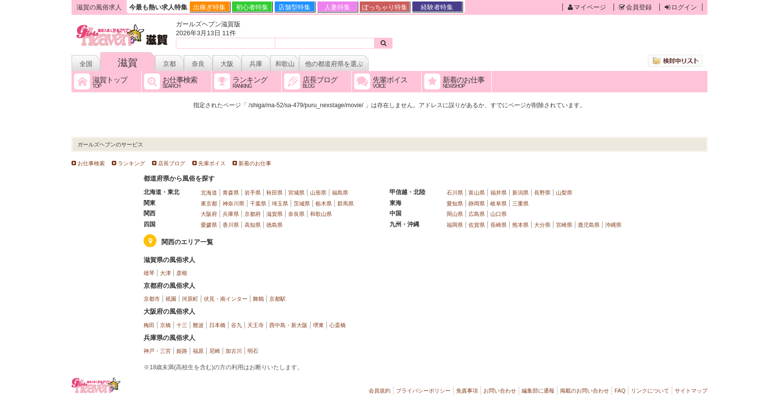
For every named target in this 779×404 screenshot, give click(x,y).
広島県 (476, 214)
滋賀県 (274, 214)
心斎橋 (337, 325)
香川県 (231, 225)
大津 (165, 273)
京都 (169, 63)
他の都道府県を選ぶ (334, 63)
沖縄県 (613, 225)
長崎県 (498, 225)
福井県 (498, 193)
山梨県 (564, 193)
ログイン (681, 7)
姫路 (181, 351)
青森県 (231, 193)
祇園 (170, 299)
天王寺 (255, 325)
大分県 (542, 225)
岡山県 (455, 214)
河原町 (190, 299)
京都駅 (277, 299)
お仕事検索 (91, 163)
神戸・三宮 (157, 351)
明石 (252, 351)
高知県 (252, 225)
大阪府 (209, 214)
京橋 (165, 325)
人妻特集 (337, 7)
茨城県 (302, 203)
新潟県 (520, 193)
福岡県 (455, 225)
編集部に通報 (538, 391)
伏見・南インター (225, 299)
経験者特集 (437, 7)
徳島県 (274, 225)
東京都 (209, 203)
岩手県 (252, 193)
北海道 (209, 193)
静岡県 (476, 203)
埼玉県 (280, 203)
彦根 (181, 273)
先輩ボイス (212, 163)
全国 (85, 63)
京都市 (152, 299)
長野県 (542, 193)
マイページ (587, 7)
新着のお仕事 (254, 163)
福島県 (340, 193)
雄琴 (149, 273)
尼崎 (214, 351)
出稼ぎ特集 (209, 7)
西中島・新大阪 (288, 325)
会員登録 (635, 7)
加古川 (234, 351)
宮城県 (296, 193)
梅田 (149, 325)
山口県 (498, 214)
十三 (181, 325)
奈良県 (296, 214)
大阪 (227, 63)
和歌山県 (321, 214)
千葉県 (258, 203)
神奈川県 (233, 203)
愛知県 (455, 203)
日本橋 (217, 325)
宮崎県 (564, 225)
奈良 (198, 63)
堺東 (318, 325)
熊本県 (520, 225)
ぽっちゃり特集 (384, 7)
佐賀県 (476, 225)
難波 (198, 325)
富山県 (476, 193)
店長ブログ (171, 163)
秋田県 (274, 193)
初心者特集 (252, 7)
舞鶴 (258, 299)
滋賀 (128, 62)
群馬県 (345, 203)
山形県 (318, 193)
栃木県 (323, 203)
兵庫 (255, 63)
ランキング (131, 163)
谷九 (236, 325)
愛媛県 (209, 225)
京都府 (252, 214)
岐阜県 (498, 203)
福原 (198, 351)
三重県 (520, 203)
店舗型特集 (294, 7)
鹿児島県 (589, 225)
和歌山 (285, 63)
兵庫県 (231, 214)
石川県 (455, 193)
